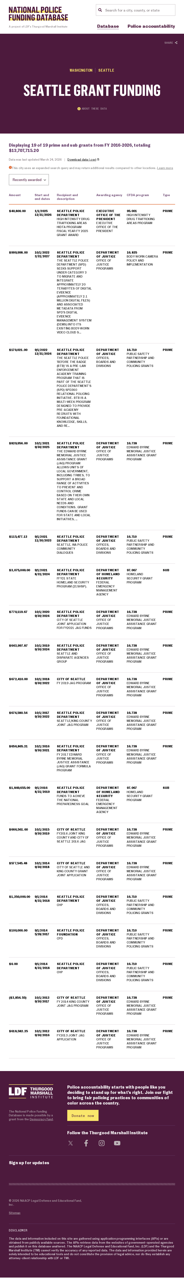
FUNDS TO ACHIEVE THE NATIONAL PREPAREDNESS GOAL (73, 802)
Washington (81, 70)
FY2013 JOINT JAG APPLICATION (70, 1039)
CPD (60, 940)
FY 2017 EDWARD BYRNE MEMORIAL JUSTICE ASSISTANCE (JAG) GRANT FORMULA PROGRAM (74, 764)
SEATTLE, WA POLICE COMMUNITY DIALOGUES (72, 551)
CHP (60, 907)
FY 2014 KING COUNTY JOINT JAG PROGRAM (73, 1006)
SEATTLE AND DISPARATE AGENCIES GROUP (73, 660)
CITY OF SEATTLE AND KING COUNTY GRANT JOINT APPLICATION (73, 873)
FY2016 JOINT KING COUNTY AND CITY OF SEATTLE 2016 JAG (73, 840)
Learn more (165, 168)
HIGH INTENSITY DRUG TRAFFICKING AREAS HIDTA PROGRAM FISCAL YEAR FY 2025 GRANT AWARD (73, 227)
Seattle (106, 70)
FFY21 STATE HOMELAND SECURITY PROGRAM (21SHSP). (73, 584)
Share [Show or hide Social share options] (170, 43)
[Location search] (139, 10)
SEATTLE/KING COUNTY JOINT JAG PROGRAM (74, 725)
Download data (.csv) (83, 160)
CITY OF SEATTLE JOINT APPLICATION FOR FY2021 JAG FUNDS (74, 626)
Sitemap (14, 1215)
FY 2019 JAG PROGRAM (74, 685)
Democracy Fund (41, 1121)
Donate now (83, 1118)
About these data (92, 109)
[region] (92, 625)
